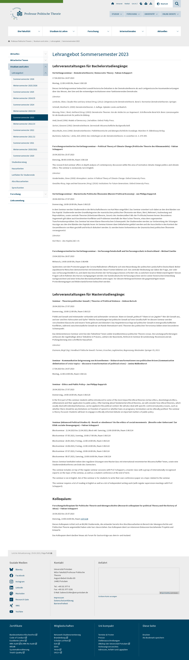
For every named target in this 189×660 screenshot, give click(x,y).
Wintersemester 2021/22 (24, 136)
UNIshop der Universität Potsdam (113, 643)
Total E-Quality (16, 652)
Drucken (146, 634)
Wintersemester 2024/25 (24, 98)
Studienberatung (19, 162)
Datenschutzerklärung (64, 600)
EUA (55, 643)
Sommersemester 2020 (23, 155)
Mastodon (20, 593)
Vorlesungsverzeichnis (108, 646)
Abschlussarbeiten (20, 181)
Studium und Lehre (41, 41)
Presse (101, 637)
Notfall (127, 4)
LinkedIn (19, 587)
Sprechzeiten (18, 187)
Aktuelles (14, 54)
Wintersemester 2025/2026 (25, 85)
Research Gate (22, 599)
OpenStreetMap (165, 593)
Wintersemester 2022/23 (24, 123)
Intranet (119, 4)
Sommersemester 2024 (23, 104)
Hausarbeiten (18, 168)
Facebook (20, 575)
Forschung (15, 194)
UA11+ (57, 652)
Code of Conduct (17, 637)
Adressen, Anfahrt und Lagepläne (113, 649)
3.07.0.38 (84, 519)
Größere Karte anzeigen (107, 596)
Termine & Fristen (106, 634)
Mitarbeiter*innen (19, 60)
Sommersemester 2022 (23, 130)
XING (18, 605)
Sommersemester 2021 (23, 143)
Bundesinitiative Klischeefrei (22, 634)
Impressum (59, 597)
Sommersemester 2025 (23, 92)
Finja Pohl (45, 553)
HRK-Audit (14, 643)
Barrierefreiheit (61, 603)
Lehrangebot (55, 41)
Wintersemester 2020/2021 (25, 149)
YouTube (19, 611)
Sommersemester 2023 (71, 41)
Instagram (20, 581)
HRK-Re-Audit (29, 643)
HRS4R (12, 646)
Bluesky (19, 569)
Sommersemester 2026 (23, 79)
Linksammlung (17, 200)
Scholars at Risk (61, 640)
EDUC (56, 646)
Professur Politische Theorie (42, 13)
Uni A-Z (134, 4)
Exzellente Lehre (17, 640)
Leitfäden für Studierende (23, 175)
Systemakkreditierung (19, 649)
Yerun (56, 649)
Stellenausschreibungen (109, 640)
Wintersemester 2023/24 (24, 111)
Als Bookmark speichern (153, 637)
